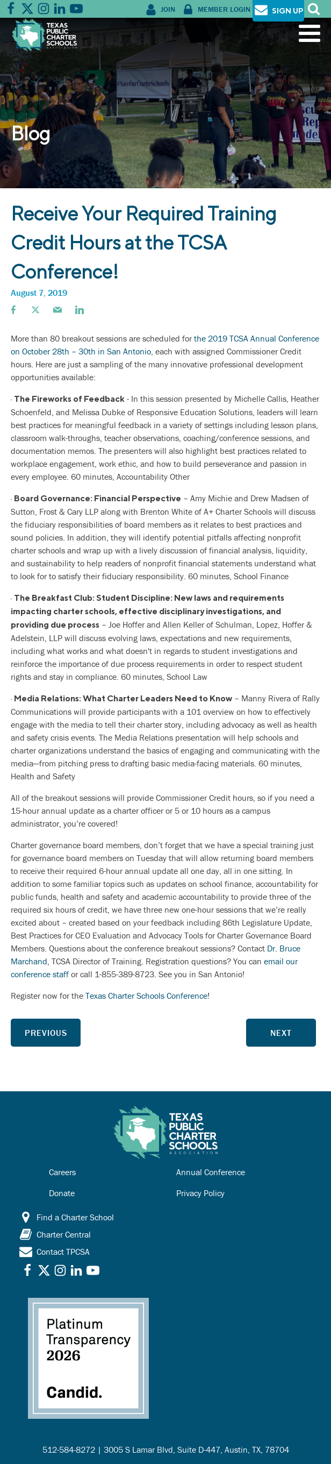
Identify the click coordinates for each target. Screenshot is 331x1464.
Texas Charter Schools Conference (146, 995)
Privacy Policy (200, 1193)
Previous (46, 1032)
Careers (62, 1172)
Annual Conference (210, 1172)
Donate (62, 1193)
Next (281, 1032)
